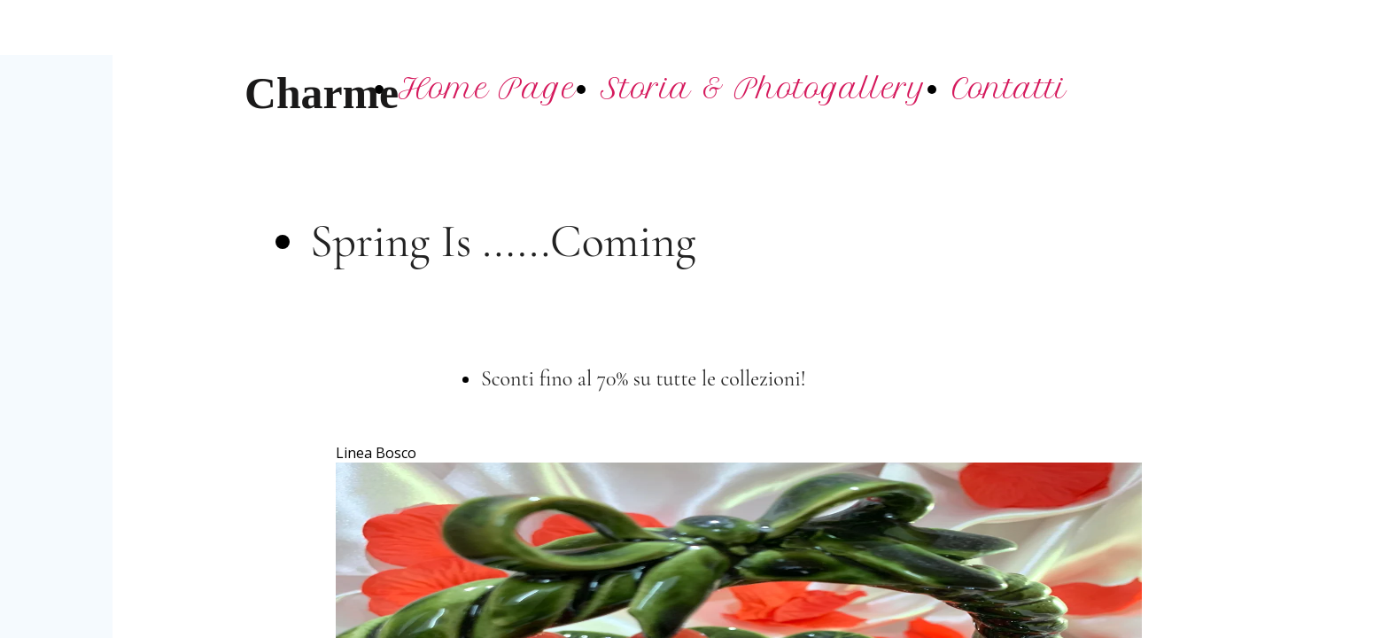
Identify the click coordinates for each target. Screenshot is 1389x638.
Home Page (487, 88)
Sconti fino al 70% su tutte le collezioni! (646, 379)
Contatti (1009, 88)
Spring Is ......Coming (502, 241)
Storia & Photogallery (764, 88)
